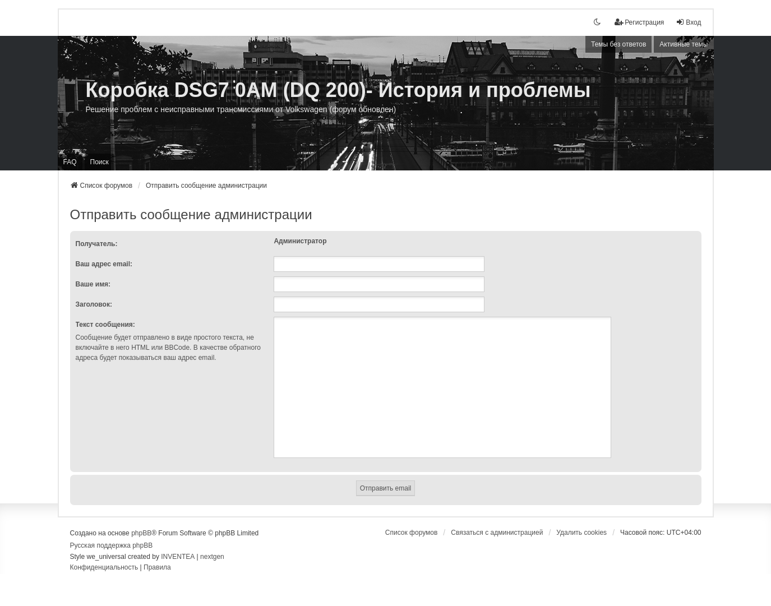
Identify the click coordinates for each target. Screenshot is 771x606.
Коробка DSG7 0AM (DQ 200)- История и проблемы (338, 89)
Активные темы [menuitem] (683, 44)
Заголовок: (94, 304)
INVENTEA (178, 557)
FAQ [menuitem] (70, 162)
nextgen (212, 557)
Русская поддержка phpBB (111, 545)
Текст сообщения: (105, 325)
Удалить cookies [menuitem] (581, 532)
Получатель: (97, 244)
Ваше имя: (93, 284)
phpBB (141, 533)
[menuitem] (639, 22)
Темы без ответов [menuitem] (618, 44)
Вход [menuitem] (688, 22)
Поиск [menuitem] (99, 162)
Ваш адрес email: (104, 264)
